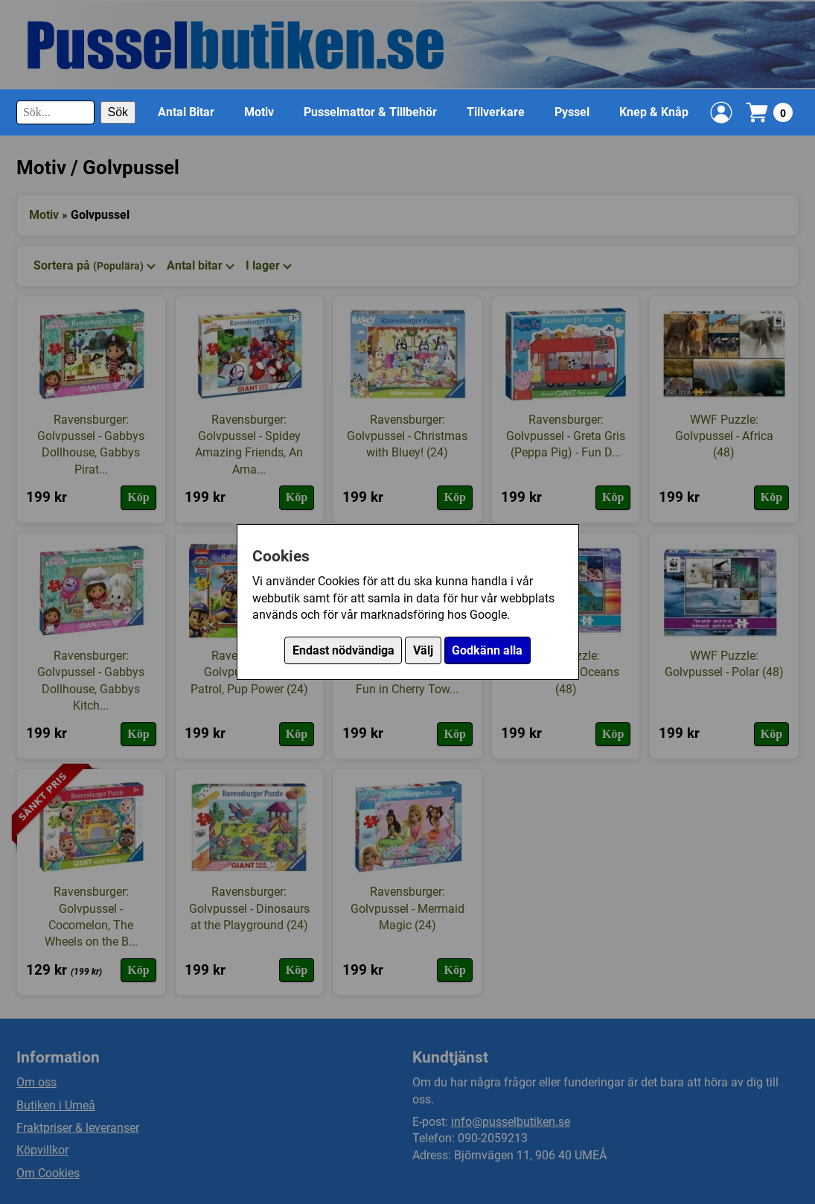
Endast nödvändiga (343, 650)
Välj (423, 650)
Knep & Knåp (653, 112)
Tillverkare (496, 112)
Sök (118, 112)
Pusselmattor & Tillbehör (370, 112)
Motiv (259, 112)
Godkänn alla (487, 650)
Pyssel (571, 112)
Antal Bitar (186, 112)
